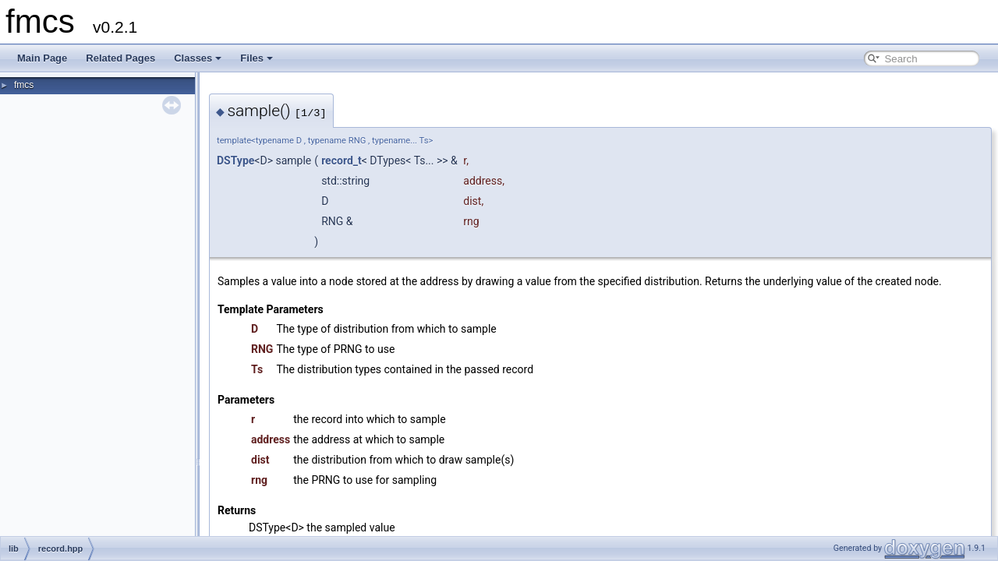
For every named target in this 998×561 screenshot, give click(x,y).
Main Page (42, 58)
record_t (341, 160)
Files (256, 58)
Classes (197, 58)
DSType (235, 160)
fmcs (24, 84)
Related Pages (120, 58)
